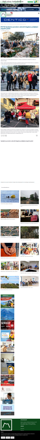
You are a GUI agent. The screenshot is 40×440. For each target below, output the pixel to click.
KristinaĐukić (10, 182)
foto (23, 182)
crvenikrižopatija (26, 182)
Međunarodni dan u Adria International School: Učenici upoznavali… (9, 271)
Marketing (22, 430)
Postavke (3, 437)
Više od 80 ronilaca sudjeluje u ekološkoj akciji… (7, 203)
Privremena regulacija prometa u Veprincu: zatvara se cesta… (8, 237)
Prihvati (12, 437)
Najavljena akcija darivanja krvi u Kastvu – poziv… (26, 287)
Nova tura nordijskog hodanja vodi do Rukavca (6, 289)
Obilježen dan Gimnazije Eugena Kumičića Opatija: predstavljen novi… (29, 223)
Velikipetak (2, 182)
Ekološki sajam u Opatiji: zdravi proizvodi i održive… (26, 256)
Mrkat (17, 182)
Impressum (22, 428)
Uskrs (5, 182)
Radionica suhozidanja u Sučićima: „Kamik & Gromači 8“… (8, 219)
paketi (7, 182)
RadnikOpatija (20, 182)
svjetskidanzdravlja (31, 182)
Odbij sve (7, 437)
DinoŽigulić (14, 182)
